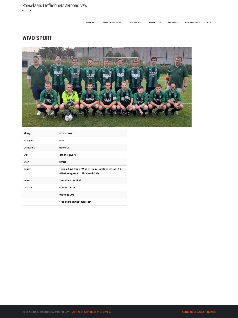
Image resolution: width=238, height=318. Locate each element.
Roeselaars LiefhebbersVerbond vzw (54, 5)
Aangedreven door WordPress (91, 312)
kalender (135, 22)
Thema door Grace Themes (198, 312)
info (210, 22)
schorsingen (192, 22)
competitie (154, 22)
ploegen (172, 22)
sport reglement (113, 22)
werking (90, 22)
